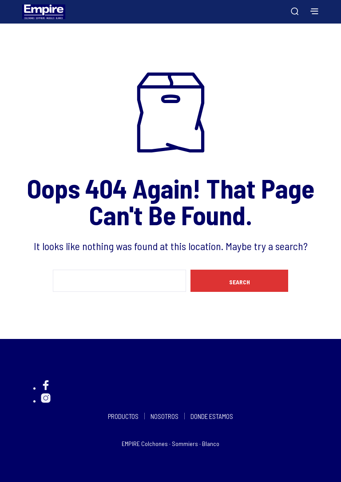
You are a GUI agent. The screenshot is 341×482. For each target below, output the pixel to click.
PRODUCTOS (123, 416)
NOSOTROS (164, 416)
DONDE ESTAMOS (211, 416)
